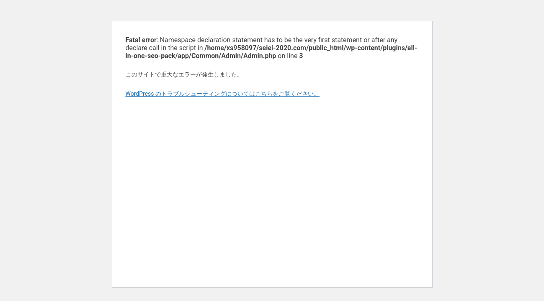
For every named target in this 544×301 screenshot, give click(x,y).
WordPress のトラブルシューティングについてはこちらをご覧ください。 (223, 93)
